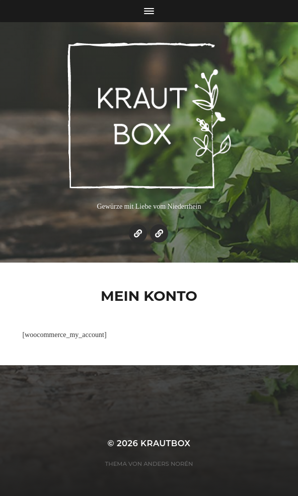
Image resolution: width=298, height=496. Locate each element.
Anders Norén (168, 463)
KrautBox (165, 443)
